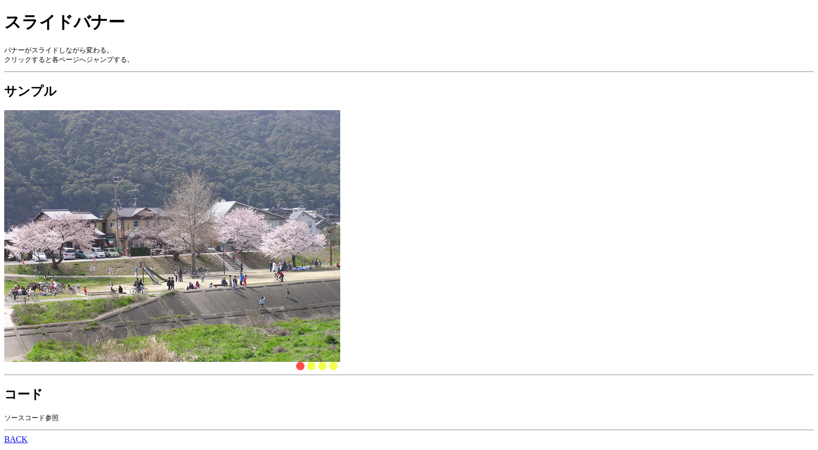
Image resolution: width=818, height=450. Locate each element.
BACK (15, 440)
